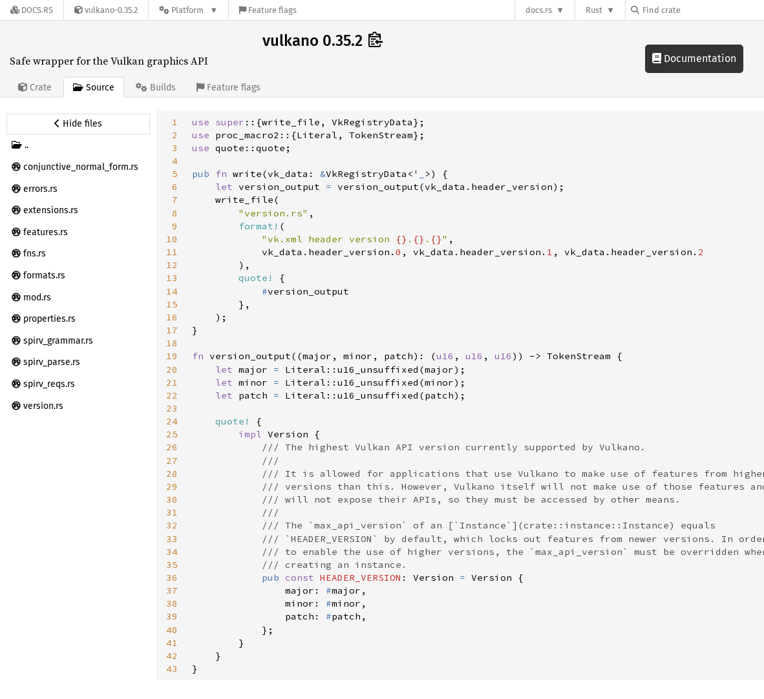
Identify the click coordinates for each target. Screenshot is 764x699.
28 (172, 473)
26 (172, 447)
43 (172, 668)
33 (172, 539)
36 (172, 577)
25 (172, 434)
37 (172, 590)
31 (172, 512)
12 (172, 265)
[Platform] (188, 10)
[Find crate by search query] (695, 10)
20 (172, 369)
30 (172, 499)
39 (172, 616)
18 (172, 343)
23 (172, 408)
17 (172, 330)
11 (172, 252)
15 (172, 304)
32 (172, 525)
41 (172, 643)
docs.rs (538, 10)
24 (172, 421)
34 (172, 552)
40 (172, 630)
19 (172, 356)
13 (172, 278)
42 (172, 656)
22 (172, 395)
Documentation (694, 58)
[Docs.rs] (31, 10)
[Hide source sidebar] (78, 124)
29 (172, 486)
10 (172, 239)
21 (172, 382)
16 (172, 317)
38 (172, 603)
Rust (594, 10)
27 (172, 460)
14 (172, 291)
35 (172, 564)
